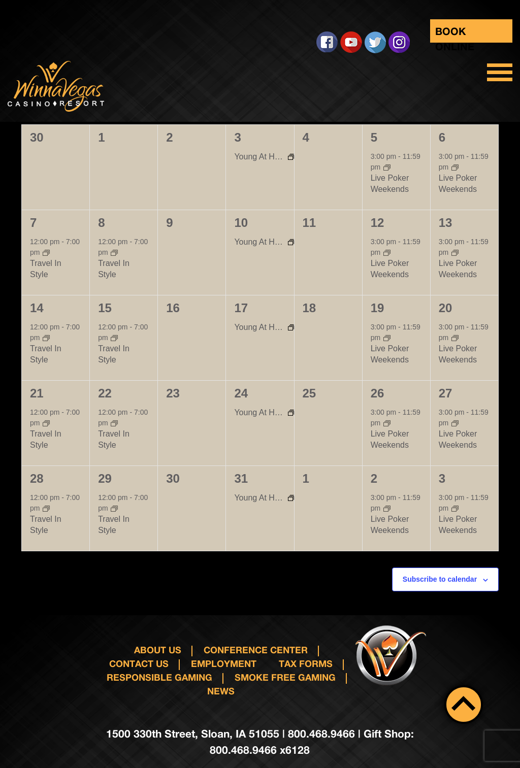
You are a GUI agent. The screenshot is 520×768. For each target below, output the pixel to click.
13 (445, 222)
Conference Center (256, 649)
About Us (157, 649)
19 (377, 308)
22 (105, 393)
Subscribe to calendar (440, 579)
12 (377, 222)
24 (241, 393)
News (221, 690)
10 (241, 222)
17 (241, 308)
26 (377, 393)
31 (241, 478)
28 (37, 478)
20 (445, 308)
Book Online (454, 34)
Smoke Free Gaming (285, 677)
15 (105, 308)
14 (37, 308)
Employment (223, 663)
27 (445, 393)
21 (37, 393)
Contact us (139, 663)
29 (105, 478)
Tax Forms (306, 663)
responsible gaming (159, 677)
